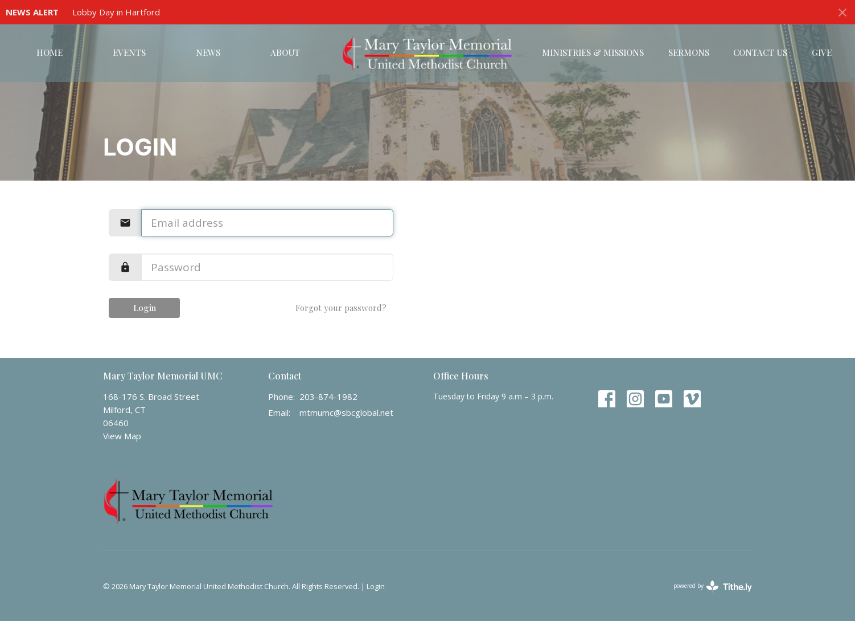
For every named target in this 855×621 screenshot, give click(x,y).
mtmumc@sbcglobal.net (346, 412)
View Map (122, 436)
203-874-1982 (328, 396)
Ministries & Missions (593, 52)
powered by (712, 586)
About (285, 52)
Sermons (688, 52)
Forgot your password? (341, 307)
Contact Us (760, 52)
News (208, 52)
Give (822, 52)
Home (49, 52)
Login (144, 307)
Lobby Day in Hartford (116, 12)
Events (129, 52)
